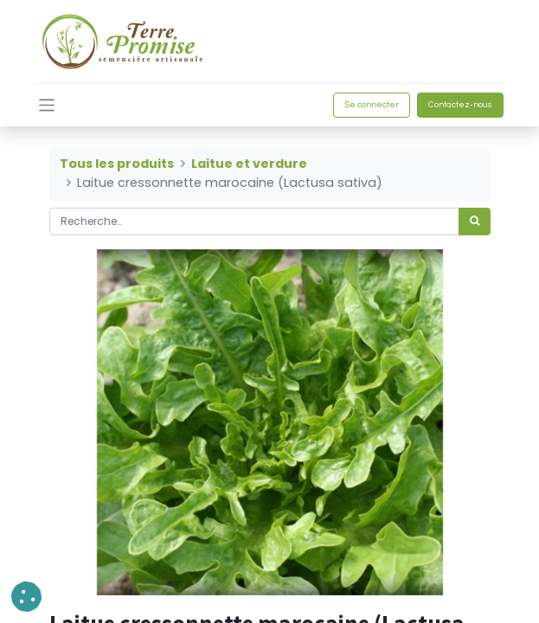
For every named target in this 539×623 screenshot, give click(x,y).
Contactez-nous (460, 104)
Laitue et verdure (249, 163)
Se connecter (371, 104)
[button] (26, 596)
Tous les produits (117, 163)
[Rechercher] (475, 221)
